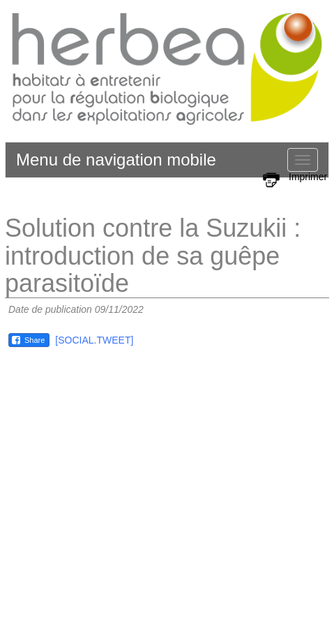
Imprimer (308, 176)
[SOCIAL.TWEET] (94, 340)
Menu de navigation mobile (116, 159)
